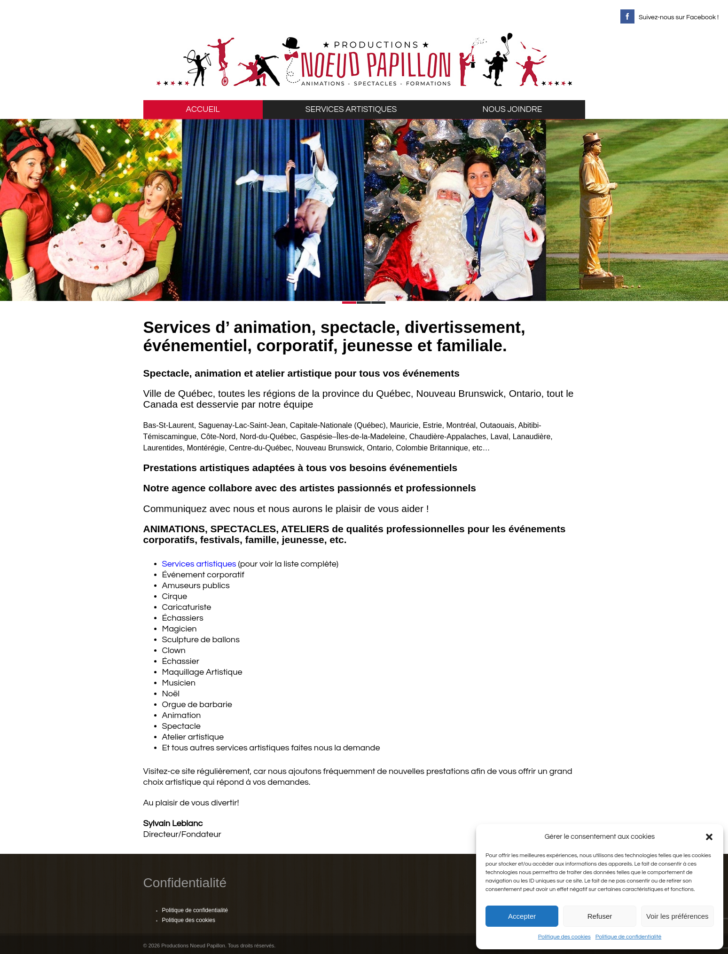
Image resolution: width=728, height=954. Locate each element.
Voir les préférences (677, 916)
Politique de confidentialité (628, 937)
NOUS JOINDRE (512, 109)
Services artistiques (199, 564)
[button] (709, 837)
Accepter (522, 916)
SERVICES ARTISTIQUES (351, 109)
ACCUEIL (203, 109)
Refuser (599, 916)
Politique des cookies (564, 937)
